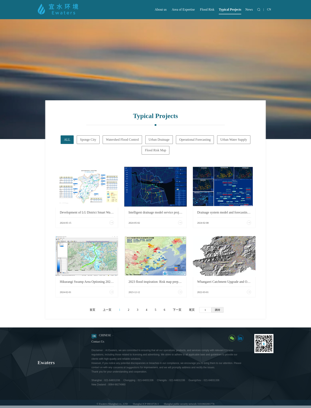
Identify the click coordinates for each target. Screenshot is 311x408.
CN (269, 9)
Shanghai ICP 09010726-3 (146, 403)
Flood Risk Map (155, 150)
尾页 (192, 309)
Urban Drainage (159, 139)
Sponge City (88, 139)
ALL (67, 139)
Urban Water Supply (233, 139)
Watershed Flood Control (122, 139)
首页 (92, 309)
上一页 (107, 309)
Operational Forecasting (195, 139)
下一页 (177, 309)
